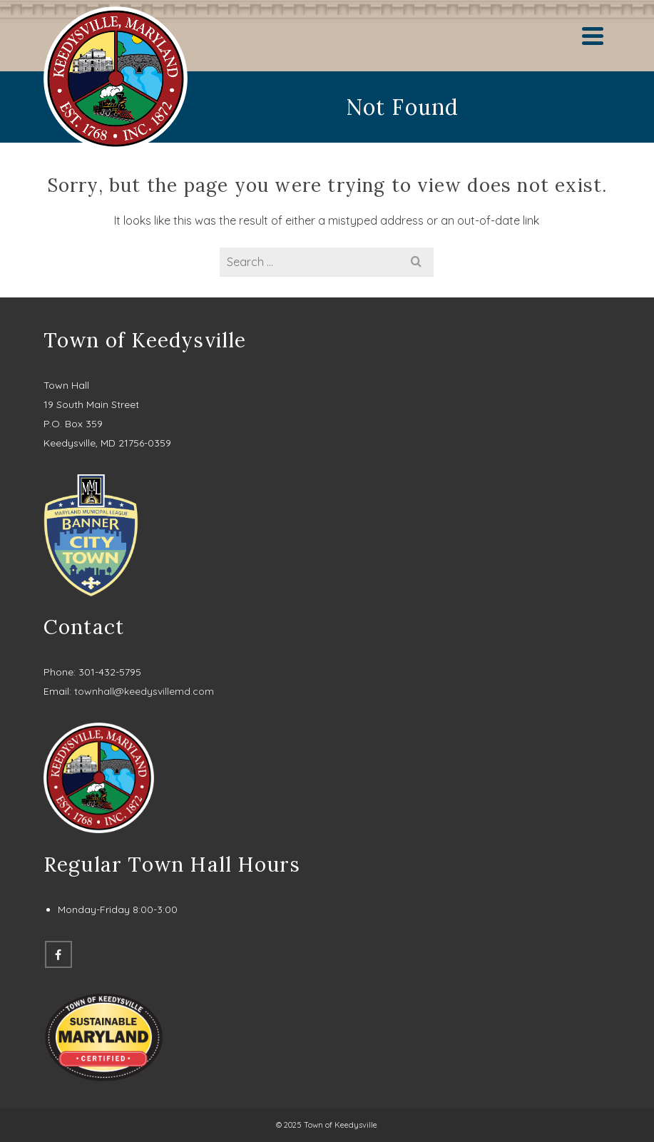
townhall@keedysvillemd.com (144, 691)
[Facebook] (58, 954)
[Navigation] (592, 35)
